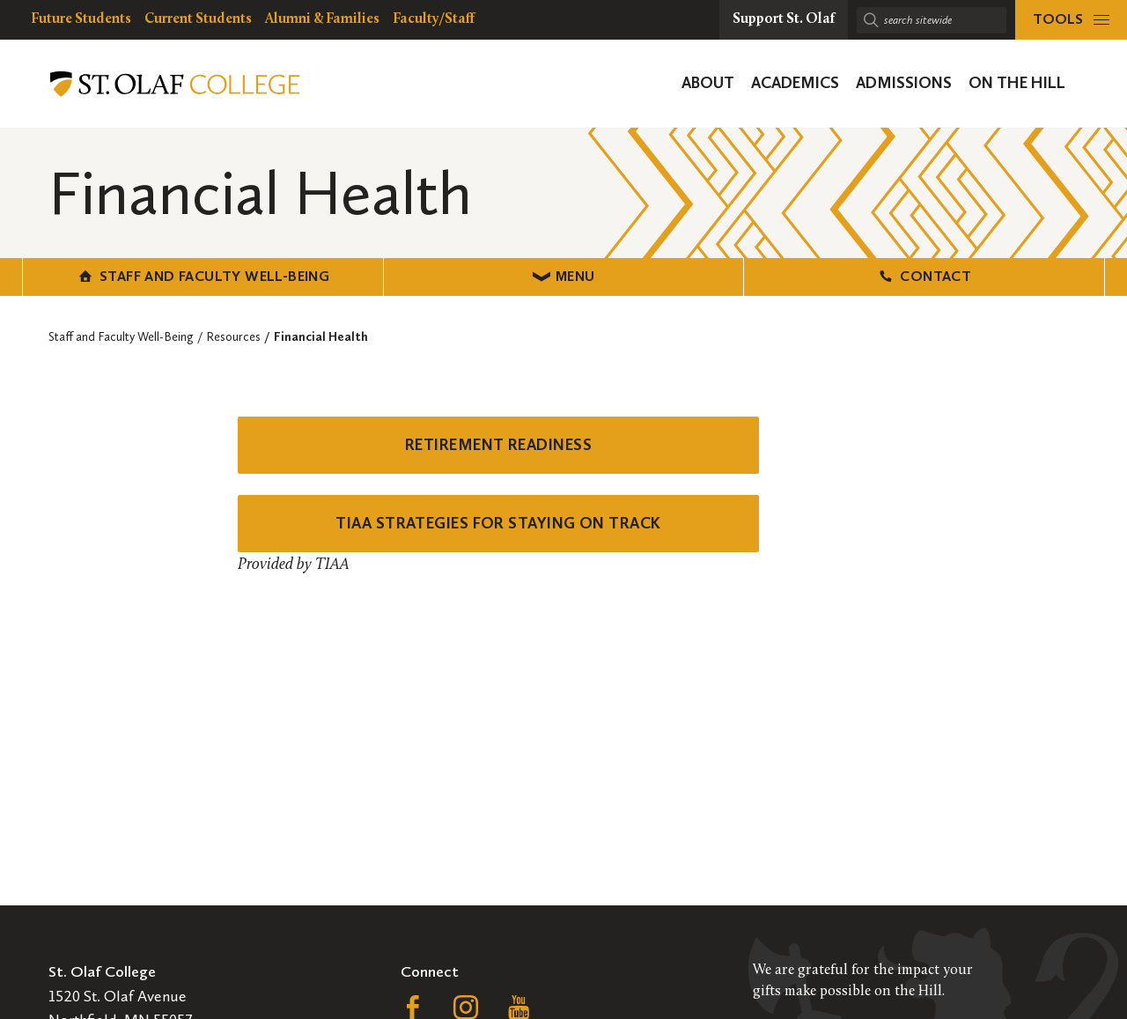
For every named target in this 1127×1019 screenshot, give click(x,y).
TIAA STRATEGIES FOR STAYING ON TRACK (497, 523)
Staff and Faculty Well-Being (203, 276)
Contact (924, 276)
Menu (564, 276)
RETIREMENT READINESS (498, 444)
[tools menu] (1071, 20)
